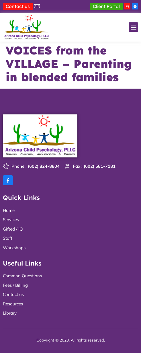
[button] (133, 27)
